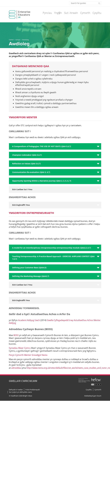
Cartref (11, 40)
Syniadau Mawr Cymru (20, 348)
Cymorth (85, 13)
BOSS (16, 335)
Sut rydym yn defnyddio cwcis (20, 392)
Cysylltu (97, 13)
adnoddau (16, 367)
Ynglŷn (58, 13)
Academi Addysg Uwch (29, 320)
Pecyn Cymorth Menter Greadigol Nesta (28, 355)
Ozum (99, 396)
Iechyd (18, 40)
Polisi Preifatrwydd (32, 389)
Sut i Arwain (71, 13)
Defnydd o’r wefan (16, 389)
